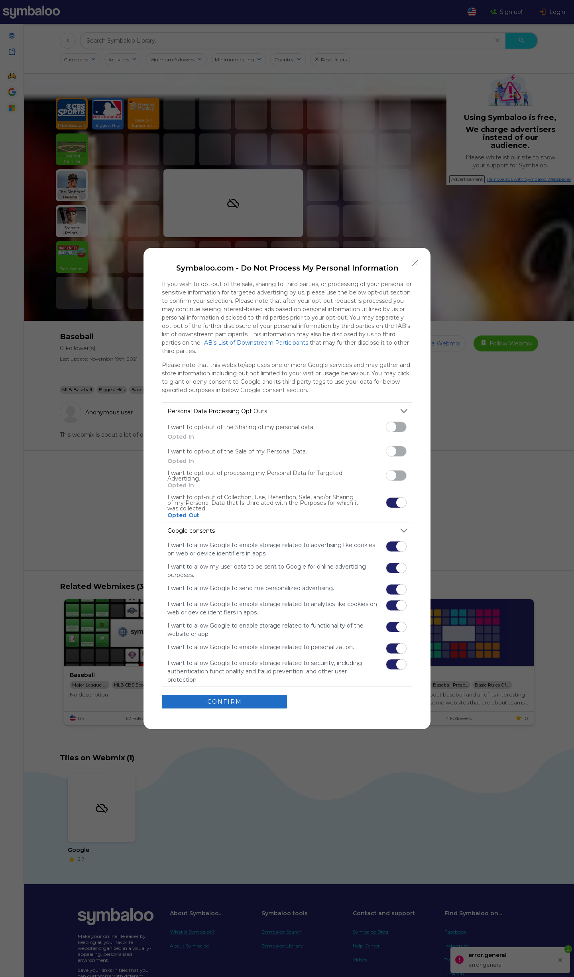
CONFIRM (224, 701)
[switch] (396, 427)
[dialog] (287, 488)
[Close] (415, 263)
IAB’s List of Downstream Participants (255, 342)
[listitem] (287, 411)
